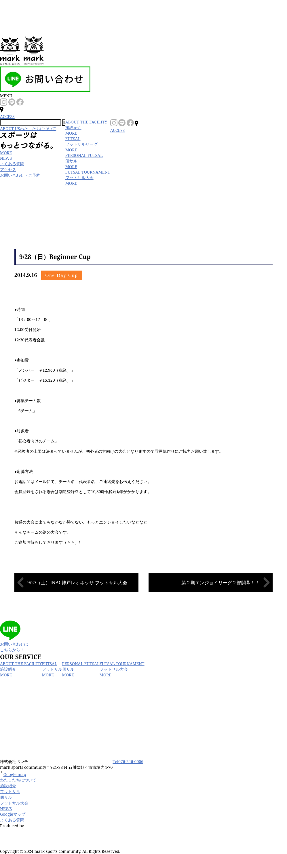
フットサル (10, 791)
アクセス (8, 169)
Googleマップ (12, 814)
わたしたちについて (18, 780)
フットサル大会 (14, 803)
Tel (128, 761)
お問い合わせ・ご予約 (20, 175)
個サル (6, 797)
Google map (13, 774)
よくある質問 (12, 163)
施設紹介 (8, 785)
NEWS (6, 158)
